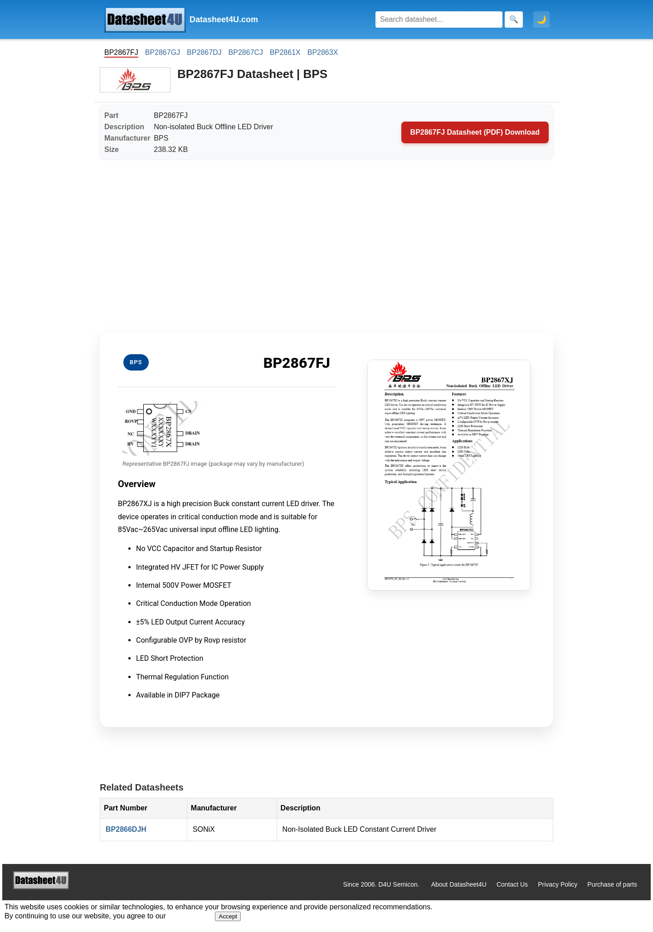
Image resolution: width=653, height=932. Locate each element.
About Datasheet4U (459, 884)
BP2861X (285, 52)
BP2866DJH (126, 829)
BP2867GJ (162, 52)
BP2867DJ (204, 52)
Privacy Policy (557, 884)
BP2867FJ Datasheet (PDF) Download (475, 132)
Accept (228, 916)
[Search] (438, 19)
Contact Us (512, 884)
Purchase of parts (612, 884)
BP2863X (322, 52)
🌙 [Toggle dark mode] (541, 19)
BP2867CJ (246, 52)
